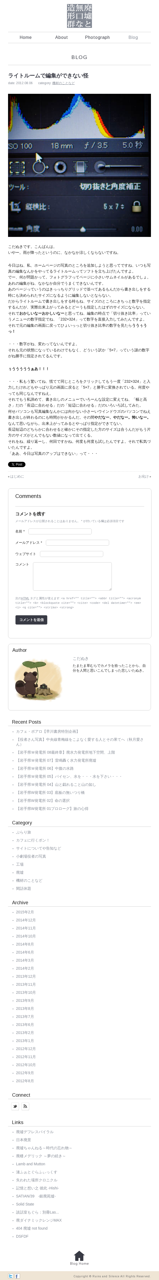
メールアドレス (28, 543)
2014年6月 (25, 951)
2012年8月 (25, 1080)
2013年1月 (25, 1040)
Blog (133, 37)
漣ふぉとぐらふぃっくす (36, 1171)
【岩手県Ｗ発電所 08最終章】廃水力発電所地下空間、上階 (65, 751)
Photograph (97, 37)
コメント (22, 564)
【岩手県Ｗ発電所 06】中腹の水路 (45, 767)
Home (26, 37)
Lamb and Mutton (30, 1163)
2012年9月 (25, 1072)
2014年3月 (25, 959)
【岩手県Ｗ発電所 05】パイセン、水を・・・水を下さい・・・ (69, 775)
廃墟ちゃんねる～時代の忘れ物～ (44, 1147)
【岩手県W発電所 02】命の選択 (43, 800)
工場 (20, 863)
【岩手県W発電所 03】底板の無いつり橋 (50, 792)
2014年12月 (26, 919)
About (61, 37)
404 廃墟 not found (32, 1227)
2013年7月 (25, 1016)
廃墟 (20, 871)
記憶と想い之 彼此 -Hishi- (37, 1187)
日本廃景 (23, 1139)
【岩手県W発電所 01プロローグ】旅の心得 (52, 808)
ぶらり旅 (23, 831)
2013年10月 (26, 991)
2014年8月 (25, 943)
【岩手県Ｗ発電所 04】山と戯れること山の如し (56, 784)
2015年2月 (25, 911)
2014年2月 (25, 967)
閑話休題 (23, 887)
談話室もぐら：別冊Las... (37, 1211)
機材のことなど (63, 83)
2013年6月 (25, 1024)
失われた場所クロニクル (36, 1179)
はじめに (17, 476)
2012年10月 (26, 1064)
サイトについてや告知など (38, 847)
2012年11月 (26, 1056)
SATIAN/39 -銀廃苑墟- (36, 1195)
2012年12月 (26, 1048)
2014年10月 (26, 935)
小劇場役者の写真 (31, 855)
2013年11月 (26, 983)
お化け (143, 476)
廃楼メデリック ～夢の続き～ (41, 1155)
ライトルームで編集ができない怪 (48, 76)
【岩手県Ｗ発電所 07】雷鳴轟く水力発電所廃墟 (56, 759)
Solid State (25, 1203)
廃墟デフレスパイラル (35, 1131)
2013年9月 (25, 1000)
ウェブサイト (25, 554)
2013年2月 (25, 1032)
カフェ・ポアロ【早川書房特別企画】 (48, 730)
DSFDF (22, 1235)
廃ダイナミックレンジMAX (39, 1219)
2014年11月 (26, 927)
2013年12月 (26, 975)
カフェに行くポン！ (33, 839)
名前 (20, 531)
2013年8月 (25, 1008)
